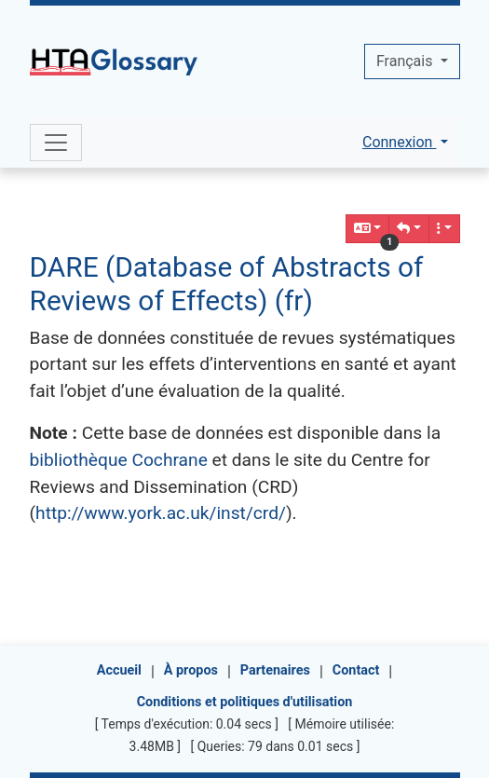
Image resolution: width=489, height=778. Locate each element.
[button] (408, 228)
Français (406, 61)
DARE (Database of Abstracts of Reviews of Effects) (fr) (227, 284)
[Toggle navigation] (56, 142)
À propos (191, 670)
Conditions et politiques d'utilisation (245, 702)
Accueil (119, 670)
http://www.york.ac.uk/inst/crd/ (160, 513)
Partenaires (275, 670)
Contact (356, 670)
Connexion (399, 142)
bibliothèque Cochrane (119, 460)
